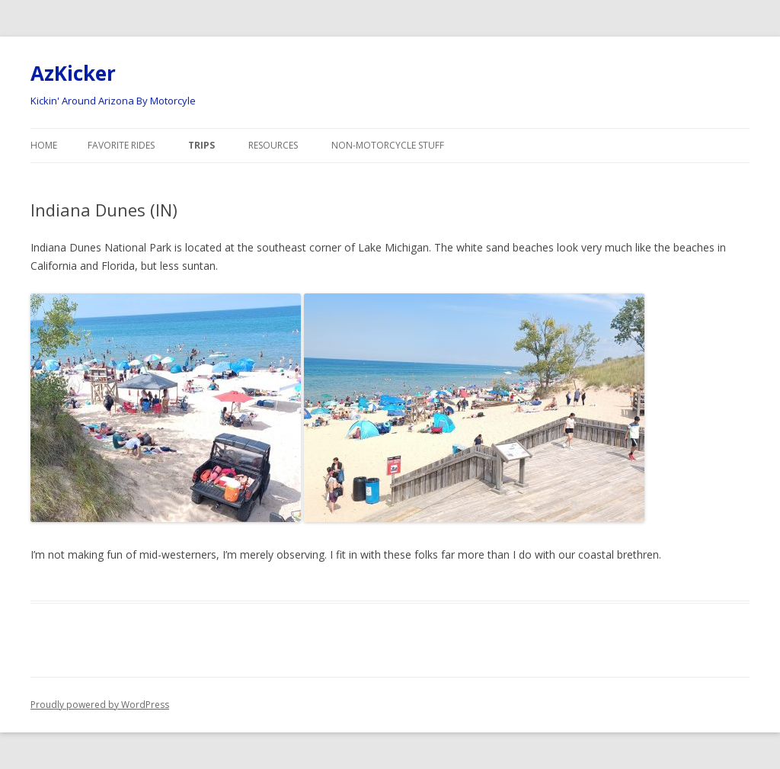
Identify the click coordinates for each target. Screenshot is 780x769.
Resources (273, 145)
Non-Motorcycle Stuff (387, 145)
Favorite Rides (121, 145)
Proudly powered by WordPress (99, 704)
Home (43, 145)
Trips (201, 145)
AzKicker (73, 73)
